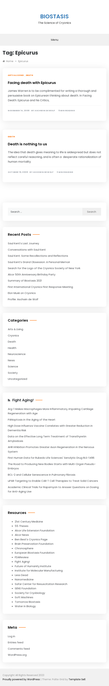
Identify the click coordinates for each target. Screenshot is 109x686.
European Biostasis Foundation (35, 553)
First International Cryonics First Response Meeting (40, 287)
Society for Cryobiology (30, 593)
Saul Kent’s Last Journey (23, 243)
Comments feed (19, 649)
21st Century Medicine (29, 521)
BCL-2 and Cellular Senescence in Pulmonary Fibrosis (41, 475)
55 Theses (21, 526)
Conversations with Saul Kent (27, 249)
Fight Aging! (23, 400)
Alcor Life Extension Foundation (35, 530)
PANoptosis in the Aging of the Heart (31, 419)
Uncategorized (17, 379)
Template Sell (77, 679)
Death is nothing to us (27, 144)
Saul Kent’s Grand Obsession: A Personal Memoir (39, 262)
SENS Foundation (25, 588)
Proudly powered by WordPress (22, 679)
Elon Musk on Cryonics (22, 293)
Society (13, 373)
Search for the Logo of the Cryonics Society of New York (44, 268)
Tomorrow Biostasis (27, 602)
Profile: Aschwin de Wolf (23, 299)
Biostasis (54, 16)
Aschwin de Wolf (45, 110)
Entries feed (15, 642)
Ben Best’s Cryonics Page (31, 539)
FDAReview (22, 557)
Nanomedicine (24, 579)
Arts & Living (16, 75)
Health (12, 348)
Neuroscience (17, 354)
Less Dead (21, 575)
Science (13, 366)
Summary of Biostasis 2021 (25, 280)
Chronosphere (24, 548)
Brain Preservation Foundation (34, 544)
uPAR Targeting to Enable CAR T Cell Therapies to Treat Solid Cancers (53, 481)
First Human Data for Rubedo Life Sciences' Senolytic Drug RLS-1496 (51, 458)
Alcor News (22, 535)
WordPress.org (17, 655)
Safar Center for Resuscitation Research (41, 584)
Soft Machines (24, 597)
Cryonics (13, 335)
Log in (11, 636)
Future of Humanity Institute (33, 566)
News (11, 360)
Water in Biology (25, 606)
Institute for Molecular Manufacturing (39, 570)
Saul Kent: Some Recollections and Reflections (38, 256)
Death (29, 75)
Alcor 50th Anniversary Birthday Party (31, 274)
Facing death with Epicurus (32, 82)
